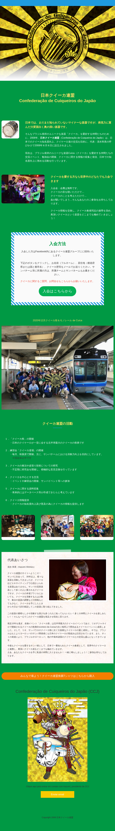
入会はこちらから (57, 291)
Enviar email (57, 794)
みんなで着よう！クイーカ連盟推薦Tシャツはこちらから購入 (57, 675)
